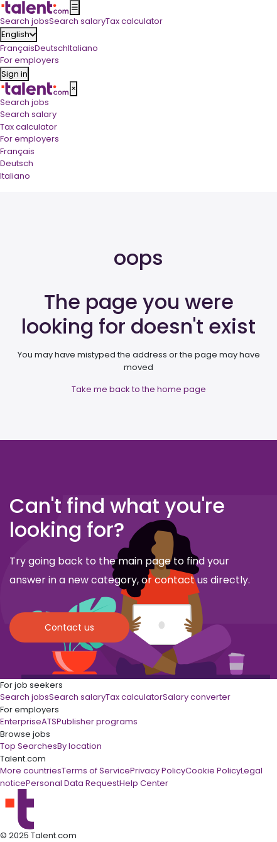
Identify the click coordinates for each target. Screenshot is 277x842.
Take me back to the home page (139, 389)
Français (17, 48)
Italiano (83, 48)
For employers (29, 139)
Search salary (28, 114)
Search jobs (24, 102)
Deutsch (51, 48)
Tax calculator (28, 127)
